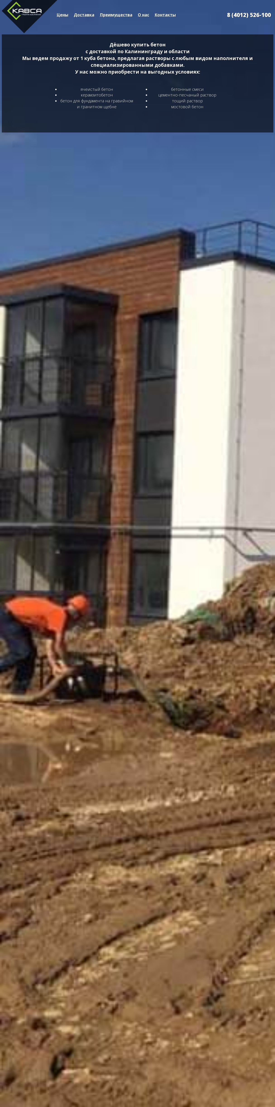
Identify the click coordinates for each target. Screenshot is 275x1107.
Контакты (165, 14)
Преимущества (116, 14)
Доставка (84, 14)
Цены (62, 14)
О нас (143, 14)
